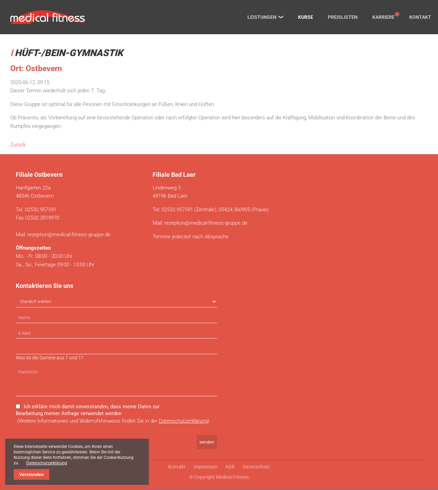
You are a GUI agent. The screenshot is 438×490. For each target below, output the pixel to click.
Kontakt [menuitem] (420, 17)
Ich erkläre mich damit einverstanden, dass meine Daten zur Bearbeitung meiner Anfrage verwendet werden (87, 410)
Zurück (18, 145)
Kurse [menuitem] (305, 17)
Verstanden (31, 474)
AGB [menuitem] (230, 468)
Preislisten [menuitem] (343, 17)
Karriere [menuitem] (383, 17)
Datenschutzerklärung (183, 422)
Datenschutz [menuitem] (256, 468)
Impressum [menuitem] (205, 468)
